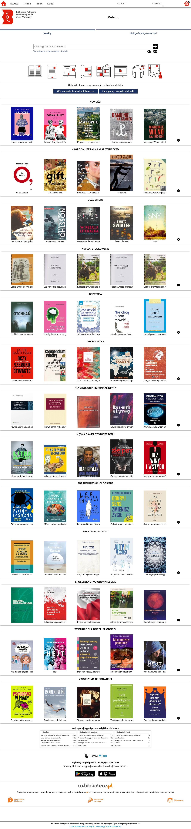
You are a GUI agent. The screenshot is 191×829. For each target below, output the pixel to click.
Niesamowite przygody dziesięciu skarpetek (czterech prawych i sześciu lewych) (67, 745)
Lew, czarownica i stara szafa (51, 738)
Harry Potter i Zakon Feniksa (50, 743)
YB (141, 3)
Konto (50, 4)
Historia (27, 4)
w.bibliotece (81, 792)
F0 (164, 3)
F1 (169, 3)
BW (135, 3)
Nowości (14, 4)
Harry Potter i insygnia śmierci (51, 740)
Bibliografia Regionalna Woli (143, 33)
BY (147, 3)
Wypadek (118, 745)
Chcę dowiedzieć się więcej (82, 826)
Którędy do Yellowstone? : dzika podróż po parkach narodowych (136, 740)
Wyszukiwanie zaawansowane (46, 51)
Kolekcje (64, 51)
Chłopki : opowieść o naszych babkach (91, 735)
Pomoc (39, 4)
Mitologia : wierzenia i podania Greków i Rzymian (57, 735)
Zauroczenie (82, 745)
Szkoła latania (82, 740)
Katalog (47, 33)
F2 (176, 3)
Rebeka (117, 743)
